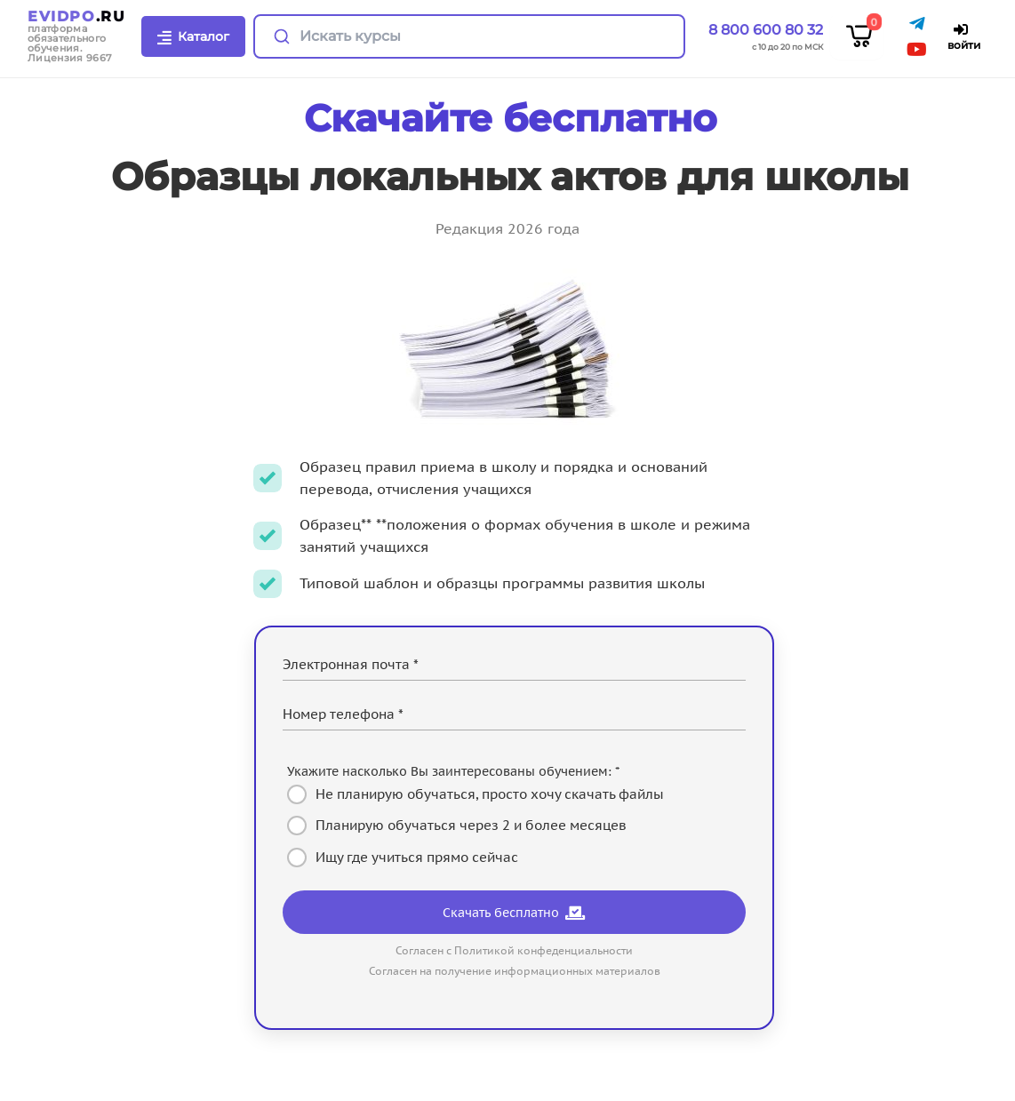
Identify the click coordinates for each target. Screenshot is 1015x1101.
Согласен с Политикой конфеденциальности (514, 950)
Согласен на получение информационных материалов (514, 970)
